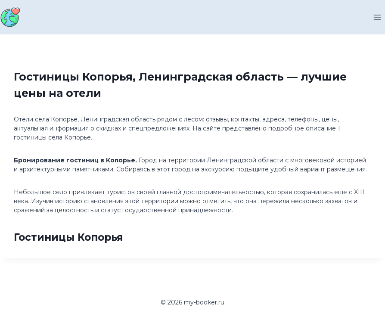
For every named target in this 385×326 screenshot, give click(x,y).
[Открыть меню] (377, 17)
